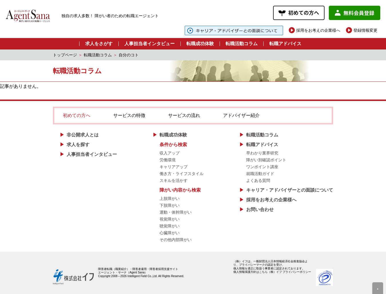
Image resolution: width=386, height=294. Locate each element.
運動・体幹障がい (176, 212)
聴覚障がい (170, 226)
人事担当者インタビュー (149, 43)
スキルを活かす (174, 180)
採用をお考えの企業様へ (318, 30)
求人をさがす (99, 43)
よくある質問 (258, 180)
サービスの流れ (184, 115)
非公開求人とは (83, 134)
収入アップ (170, 153)
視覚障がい (170, 219)
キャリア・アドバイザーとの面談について (289, 190)
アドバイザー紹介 (241, 115)
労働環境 (168, 160)
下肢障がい (170, 205)
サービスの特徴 (129, 115)
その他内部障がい (176, 239)
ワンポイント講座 (262, 166)
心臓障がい (170, 233)
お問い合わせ (260, 209)
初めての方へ (76, 115)
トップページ (65, 55)
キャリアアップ (174, 166)
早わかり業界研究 (262, 153)
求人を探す (78, 144)
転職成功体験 (200, 43)
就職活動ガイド (260, 173)
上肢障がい (170, 198)
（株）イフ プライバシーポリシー (289, 271)
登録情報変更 (365, 30)
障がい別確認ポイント (266, 160)
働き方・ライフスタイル (182, 173)
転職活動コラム (242, 43)
